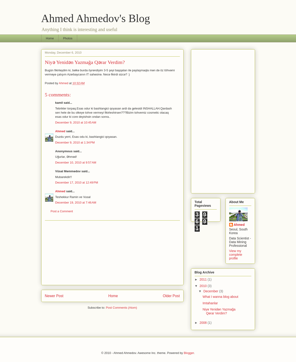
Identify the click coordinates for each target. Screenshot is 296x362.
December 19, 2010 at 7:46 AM (75, 202)
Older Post (171, 296)
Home (50, 38)
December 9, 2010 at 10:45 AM (75, 122)
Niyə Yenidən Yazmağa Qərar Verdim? (218, 311)
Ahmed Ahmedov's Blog (95, 18)
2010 (203, 286)
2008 (203, 323)
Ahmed (60, 131)
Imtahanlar (210, 303)
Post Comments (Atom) (121, 307)
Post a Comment (62, 211)
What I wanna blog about (220, 297)
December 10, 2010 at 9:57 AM (75, 162)
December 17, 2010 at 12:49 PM (76, 182)
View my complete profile (235, 254)
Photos (67, 38)
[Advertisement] (112, 253)
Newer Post (54, 296)
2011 (203, 279)
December (211, 291)
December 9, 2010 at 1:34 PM (75, 142)
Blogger (189, 353)
